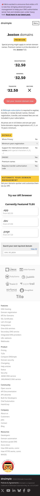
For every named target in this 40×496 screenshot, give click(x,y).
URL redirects (6, 338)
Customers (5, 416)
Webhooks (5, 341)
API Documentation (9, 391)
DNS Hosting (6, 309)
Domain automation (9, 438)
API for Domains (7, 315)
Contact (4, 423)
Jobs (2, 420)
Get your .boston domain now (20, 101)
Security (4, 373)
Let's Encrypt (6, 322)
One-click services (8, 328)
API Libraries (6, 395)
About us (4, 413)
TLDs (3, 353)
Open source (6, 388)
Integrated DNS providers (11, 335)
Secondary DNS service (10, 331)
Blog (2, 426)
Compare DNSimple (9, 357)
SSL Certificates (7, 319)
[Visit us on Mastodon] (28, 491)
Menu (35, 23)
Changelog (5, 363)
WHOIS (4, 454)
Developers (5, 435)
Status (3, 369)
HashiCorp (5, 404)
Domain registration (9, 312)
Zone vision (5, 445)
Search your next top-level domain (17, 246)
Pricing (3, 350)
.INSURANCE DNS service (11, 379)
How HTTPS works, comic (11, 451)
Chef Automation (8, 401)
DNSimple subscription (12, 110)
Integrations (6, 325)
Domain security (7, 360)
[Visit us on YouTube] (8, 491)
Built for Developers (9, 398)
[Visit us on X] (2, 491)
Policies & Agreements (10, 483)
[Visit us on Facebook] (24, 491)
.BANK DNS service (8, 376)
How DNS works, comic (10, 448)
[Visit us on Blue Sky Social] (19, 491)
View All (34, 249)
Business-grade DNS (9, 442)
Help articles (6, 366)
